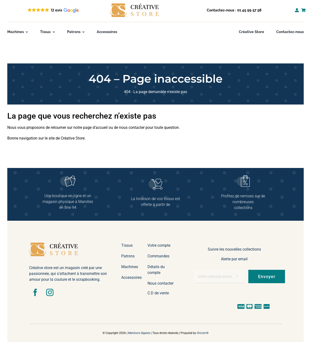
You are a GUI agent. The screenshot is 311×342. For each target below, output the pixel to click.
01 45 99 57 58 (249, 10)
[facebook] (35, 292)
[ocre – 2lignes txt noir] (134, 5)
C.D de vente (158, 293)
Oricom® (202, 333)
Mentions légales (139, 333)
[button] (53, 10)
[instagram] (50, 292)
